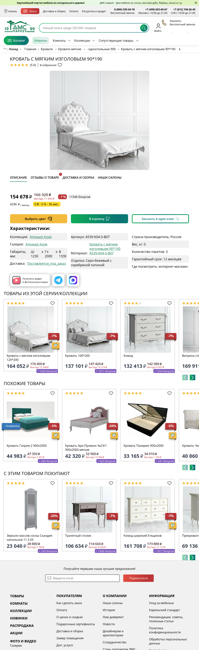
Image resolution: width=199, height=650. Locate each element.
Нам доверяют (113, 617)
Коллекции (82, 41)
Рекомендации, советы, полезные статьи (166, 619)
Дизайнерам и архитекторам (113, 633)
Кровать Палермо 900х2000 (144, 446)
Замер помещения (70, 638)
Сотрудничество (114, 642)
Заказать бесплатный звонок (178, 40)
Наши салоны (113, 603)
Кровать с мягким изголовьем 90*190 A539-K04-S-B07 (104, 248)
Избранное (173, 27)
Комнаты (59, 41)
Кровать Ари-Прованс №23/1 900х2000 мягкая (86, 448)
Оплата (73, 11)
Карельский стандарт (164, 610)
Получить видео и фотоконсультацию (30, 280)
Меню (30, 11)
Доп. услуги (64, 645)
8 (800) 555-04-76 (124, 9)
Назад (13, 49)
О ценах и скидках (69, 617)
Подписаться (138, 578)
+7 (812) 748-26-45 (184, 9)
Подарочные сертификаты (75, 624)
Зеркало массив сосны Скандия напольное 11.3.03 (29, 538)
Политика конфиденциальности (165, 630)
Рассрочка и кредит (94, 11)
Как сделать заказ (69, 603)
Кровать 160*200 (77, 356)
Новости (109, 624)
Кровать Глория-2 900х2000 (27, 446)
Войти (158, 27)
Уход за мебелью (161, 603)
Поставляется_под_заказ (46, 263)
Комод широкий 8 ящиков (143, 536)
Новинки (40, 41)
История (109, 610)
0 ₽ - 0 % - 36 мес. (47, 204)
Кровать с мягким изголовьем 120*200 (28, 358)
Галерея (16, 646)
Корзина (189, 27)
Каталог (16, 41)
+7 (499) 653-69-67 (156, 9)
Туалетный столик (78, 536)
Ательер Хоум (41, 237)
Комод (128, 356)
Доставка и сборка (54, 11)
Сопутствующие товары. (116, 41)
